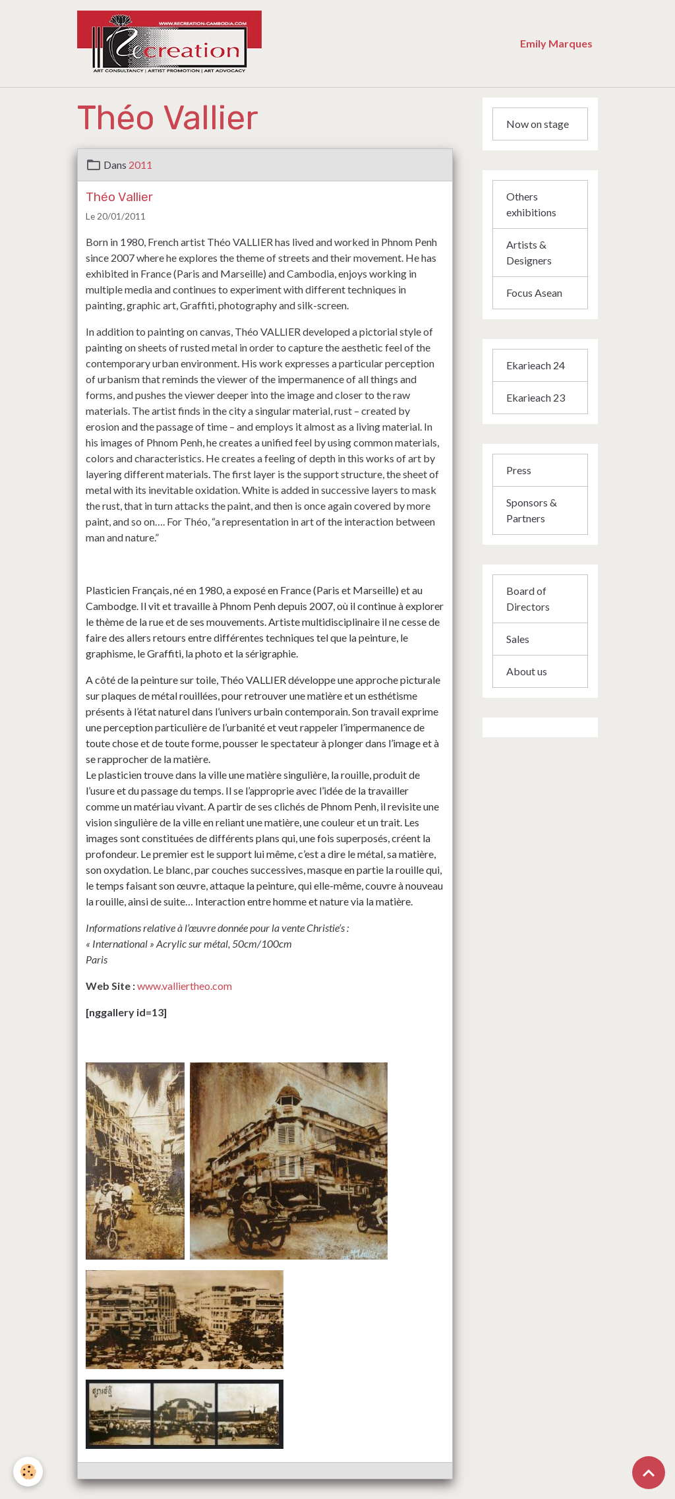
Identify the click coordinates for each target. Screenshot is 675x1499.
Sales (517, 638)
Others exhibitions (531, 204)
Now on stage (537, 123)
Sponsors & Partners (531, 510)
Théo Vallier (119, 196)
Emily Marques (556, 43)
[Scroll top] (648, 1472)
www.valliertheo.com (184, 985)
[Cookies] (28, 1471)
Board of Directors (528, 598)
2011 (140, 164)
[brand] (243, 43)
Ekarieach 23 (535, 397)
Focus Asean (534, 292)
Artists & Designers (529, 252)
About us (526, 671)
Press (518, 470)
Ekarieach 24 (535, 365)
